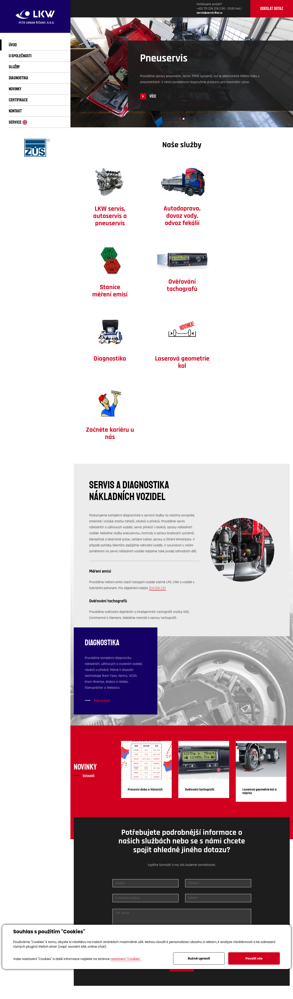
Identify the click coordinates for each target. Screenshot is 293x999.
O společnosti (20, 56)
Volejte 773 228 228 (143, 882)
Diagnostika (18, 78)
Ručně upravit (199, 958)
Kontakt (15, 111)
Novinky (15, 89)
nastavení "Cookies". (126, 959)
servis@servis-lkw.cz (212, 882)
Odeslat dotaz (271, 8)
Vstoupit (89, 641)
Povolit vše (253, 958)
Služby (14, 67)
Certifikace (18, 100)
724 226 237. (157, 453)
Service (18, 122)
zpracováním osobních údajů (174, 820)
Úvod (13, 45)
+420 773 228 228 (207, 9)
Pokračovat (102, 566)
